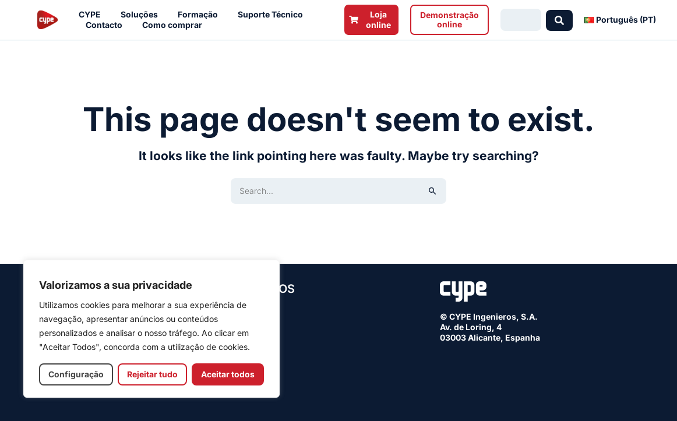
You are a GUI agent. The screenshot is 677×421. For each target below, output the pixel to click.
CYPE (93, 14)
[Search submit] (559, 19)
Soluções (142, 14)
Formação (201, 14)
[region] (151, 329)
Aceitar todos (228, 374)
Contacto (107, 25)
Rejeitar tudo (152, 374)
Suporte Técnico (273, 14)
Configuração (76, 374)
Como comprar (175, 25)
